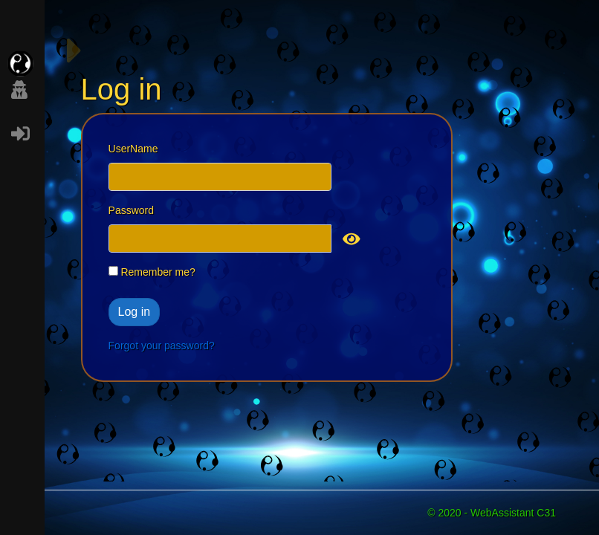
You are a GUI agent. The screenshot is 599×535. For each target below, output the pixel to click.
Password (131, 210)
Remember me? (152, 272)
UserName (133, 149)
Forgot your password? (162, 345)
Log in (134, 311)
